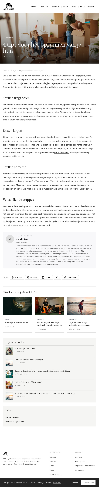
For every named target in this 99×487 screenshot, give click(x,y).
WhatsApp (17, 277)
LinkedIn (46, 277)
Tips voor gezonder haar (25, 348)
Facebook (32, 277)
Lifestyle (44, 7)
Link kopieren (70, 277)
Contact (78, 457)
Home (33, 7)
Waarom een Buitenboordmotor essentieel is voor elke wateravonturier (45, 393)
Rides (74, 7)
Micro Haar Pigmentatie (15, 421)
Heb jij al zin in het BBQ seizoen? (28, 382)
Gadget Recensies (13, 417)
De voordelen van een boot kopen (29, 360)
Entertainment (87, 7)
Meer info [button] (57, 483)
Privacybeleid (80, 461)
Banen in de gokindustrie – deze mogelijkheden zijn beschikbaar (42, 371)
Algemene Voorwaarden (85, 466)
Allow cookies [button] (88, 483)
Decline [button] (75, 483)
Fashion (56, 7)
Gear (65, 7)
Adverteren (79, 470)
